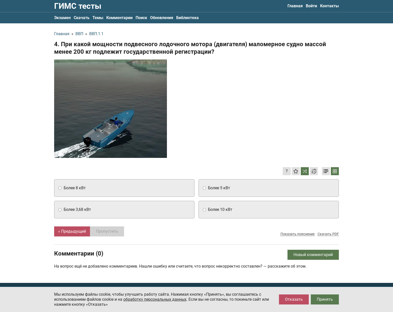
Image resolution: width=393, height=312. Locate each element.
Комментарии (119, 17)
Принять (325, 299)
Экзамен (62, 17)
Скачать (81, 17)
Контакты (329, 6)
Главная (295, 6)
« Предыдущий (72, 231)
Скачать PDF (328, 234)
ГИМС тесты (77, 6)
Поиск (141, 17)
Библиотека (187, 17)
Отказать (294, 299)
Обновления (161, 17)
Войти (311, 6)
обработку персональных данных (154, 299)
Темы (97, 17)
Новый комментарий (313, 254)
